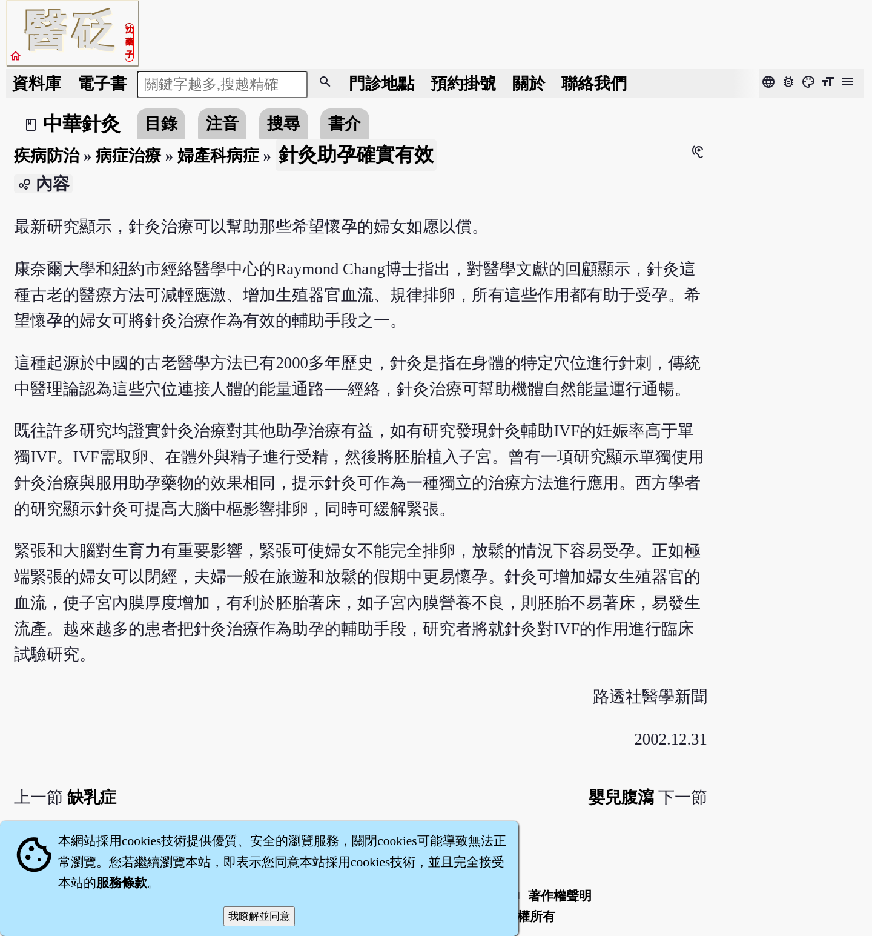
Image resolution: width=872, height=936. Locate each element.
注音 (222, 124)
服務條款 (121, 882)
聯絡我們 (594, 84)
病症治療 (128, 156)
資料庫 (36, 84)
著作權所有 (523, 916)
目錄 (161, 124)
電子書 (102, 84)
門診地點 (381, 84)
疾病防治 (46, 156)
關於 (528, 84)
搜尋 (283, 124)
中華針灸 (82, 123)
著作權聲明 (560, 896)
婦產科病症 (218, 156)
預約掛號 (463, 84)
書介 (344, 124)
